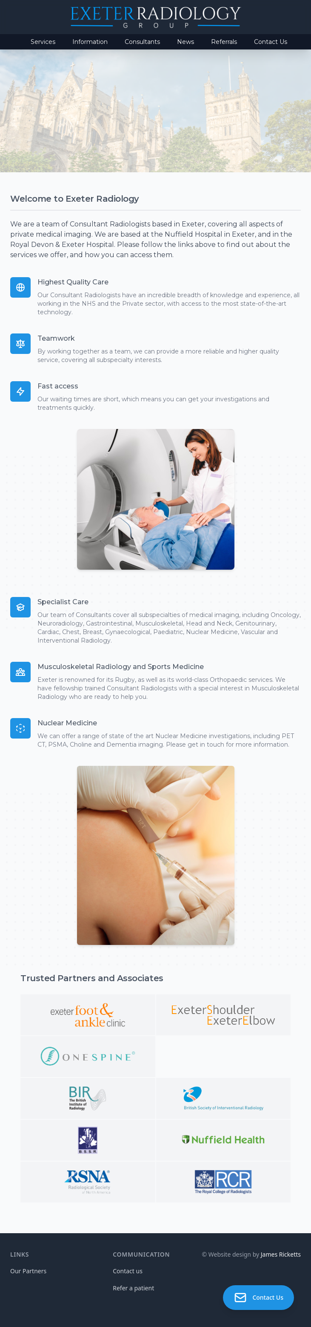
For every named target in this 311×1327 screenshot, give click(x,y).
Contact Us (270, 42)
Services (43, 42)
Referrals (224, 42)
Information (90, 42)
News (185, 42)
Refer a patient (133, 1288)
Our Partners (28, 1271)
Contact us (128, 1271)
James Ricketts (281, 1254)
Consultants (142, 42)
